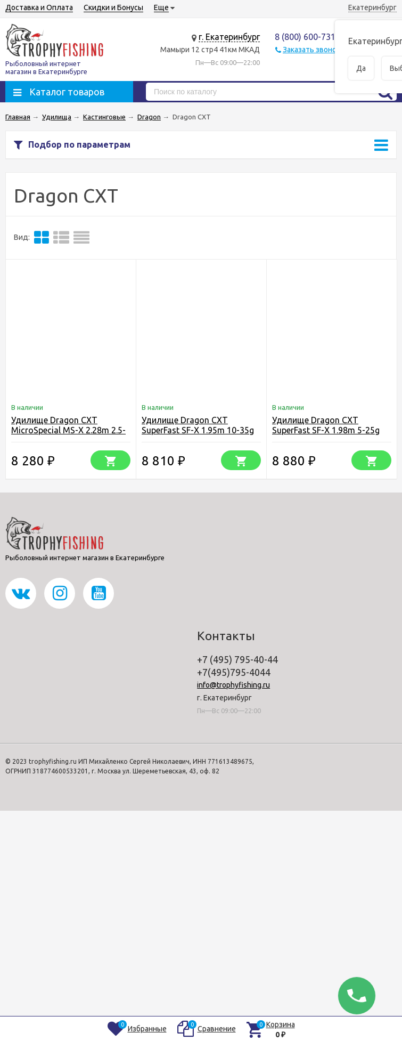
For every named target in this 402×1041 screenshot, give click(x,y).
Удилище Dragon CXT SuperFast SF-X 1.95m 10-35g (198, 425)
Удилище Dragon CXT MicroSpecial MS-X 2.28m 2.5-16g (68, 430)
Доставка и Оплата (39, 7)
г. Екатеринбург (229, 37)
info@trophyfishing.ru (233, 685)
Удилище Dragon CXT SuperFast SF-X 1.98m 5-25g (326, 425)
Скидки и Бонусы (113, 7)
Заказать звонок (311, 49)
